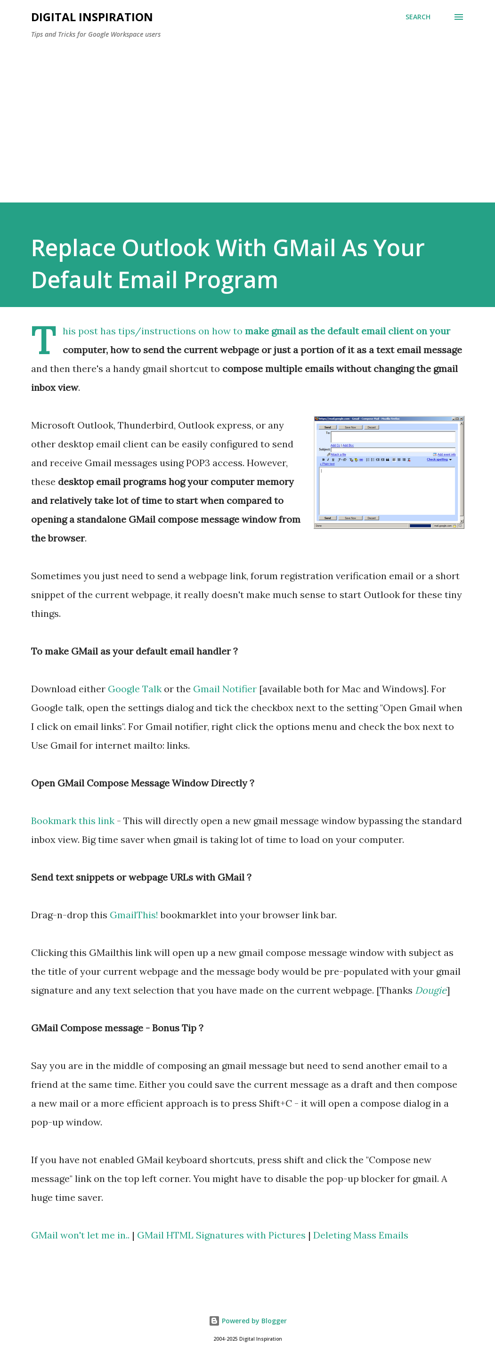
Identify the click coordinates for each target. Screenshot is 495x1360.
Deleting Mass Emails (360, 1235)
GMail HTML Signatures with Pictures (221, 1235)
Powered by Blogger (248, 1320)
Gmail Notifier (225, 689)
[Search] (418, 17)
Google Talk (135, 689)
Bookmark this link (72, 820)
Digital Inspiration (92, 16)
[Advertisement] (247, 117)
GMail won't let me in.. (80, 1235)
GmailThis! (134, 915)
